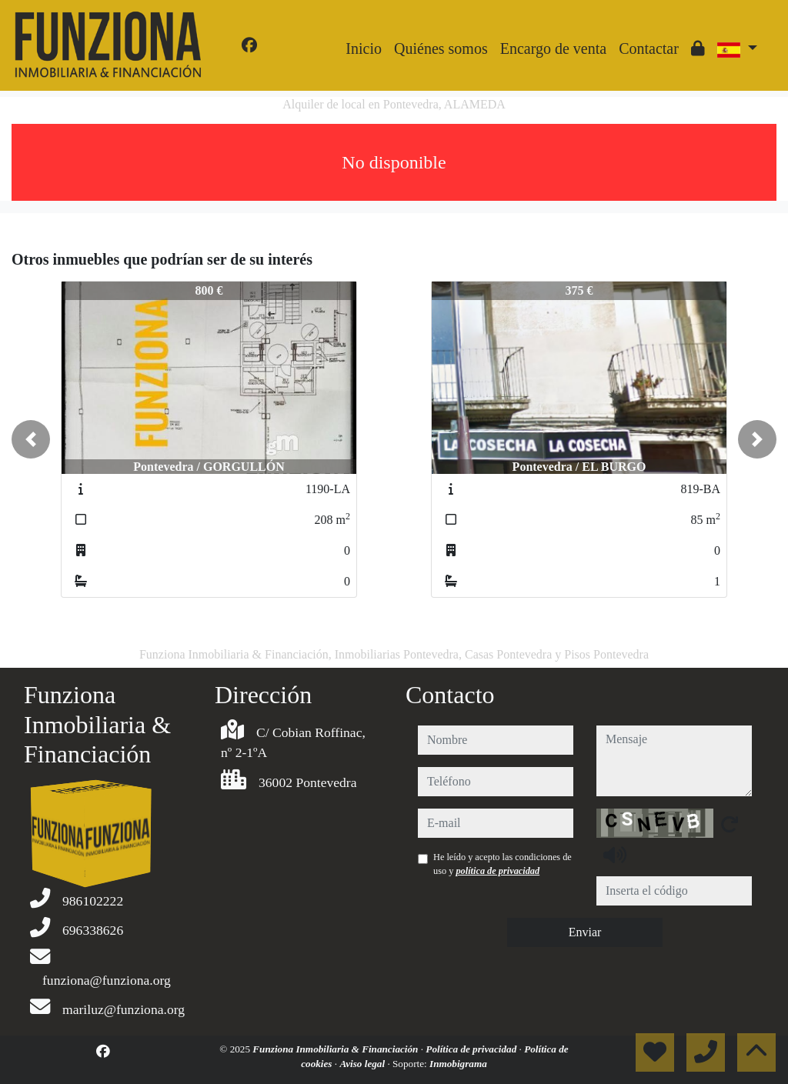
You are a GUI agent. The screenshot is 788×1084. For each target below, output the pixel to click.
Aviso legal (363, 1063)
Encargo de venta (553, 48)
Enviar (585, 932)
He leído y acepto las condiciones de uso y (502, 864)
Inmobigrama (458, 1063)
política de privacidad (497, 871)
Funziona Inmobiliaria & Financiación (336, 1049)
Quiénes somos (441, 48)
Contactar (649, 48)
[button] (31, 439)
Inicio (364, 48)
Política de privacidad (472, 1049)
